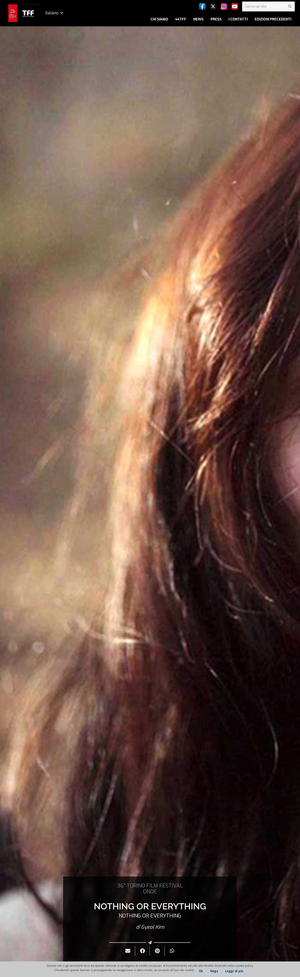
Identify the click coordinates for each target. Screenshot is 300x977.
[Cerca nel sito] (268, 6)
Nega (214, 971)
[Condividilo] (142, 951)
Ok (201, 971)
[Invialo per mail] (128, 951)
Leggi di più (234, 971)
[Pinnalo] (157, 951)
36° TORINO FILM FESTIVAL (150, 885)
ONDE (150, 891)
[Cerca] (290, 6)
